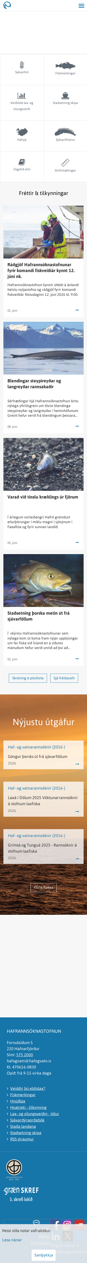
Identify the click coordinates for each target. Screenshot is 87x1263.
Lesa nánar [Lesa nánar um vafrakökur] (12, 1239)
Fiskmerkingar (23, 1094)
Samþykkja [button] (43, 1255)
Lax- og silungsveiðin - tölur (34, 1113)
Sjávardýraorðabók (27, 1120)
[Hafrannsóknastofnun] (9, 5)
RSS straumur (22, 1139)
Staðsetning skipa (25, 1132)
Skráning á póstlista (28, 678)
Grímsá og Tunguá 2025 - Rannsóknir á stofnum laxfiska (42, 848)
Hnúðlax (17, 1101)
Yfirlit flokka (43, 887)
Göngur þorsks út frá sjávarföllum (37, 756)
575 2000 (24, 1054)
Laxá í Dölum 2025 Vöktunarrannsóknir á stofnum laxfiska (43, 800)
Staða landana (23, 1126)
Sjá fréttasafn (64, 678)
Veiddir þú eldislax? (27, 1088)
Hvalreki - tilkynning (28, 1107)
